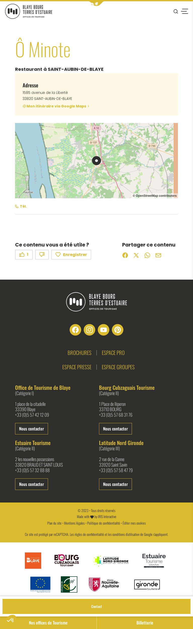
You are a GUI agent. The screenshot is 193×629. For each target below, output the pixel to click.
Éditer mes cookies (134, 523)
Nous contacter (31, 428)
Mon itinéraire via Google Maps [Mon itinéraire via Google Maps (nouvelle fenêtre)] (56, 106)
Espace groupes (118, 367)
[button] (96, 3)
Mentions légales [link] (74, 523)
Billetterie (144, 622)
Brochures (79, 352)
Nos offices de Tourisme (48, 622)
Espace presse (76, 367)
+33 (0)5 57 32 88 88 (32, 470)
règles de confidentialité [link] (89, 534)
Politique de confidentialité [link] (103, 523)
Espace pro (113, 352)
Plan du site (54, 523)
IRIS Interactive (107, 516)
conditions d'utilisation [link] (125, 534)
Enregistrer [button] (71, 254)
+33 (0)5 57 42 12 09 (32, 415)
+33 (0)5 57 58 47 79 (116, 470)
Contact (96, 606)
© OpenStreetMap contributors (155, 196)
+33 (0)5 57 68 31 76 (115, 415)
